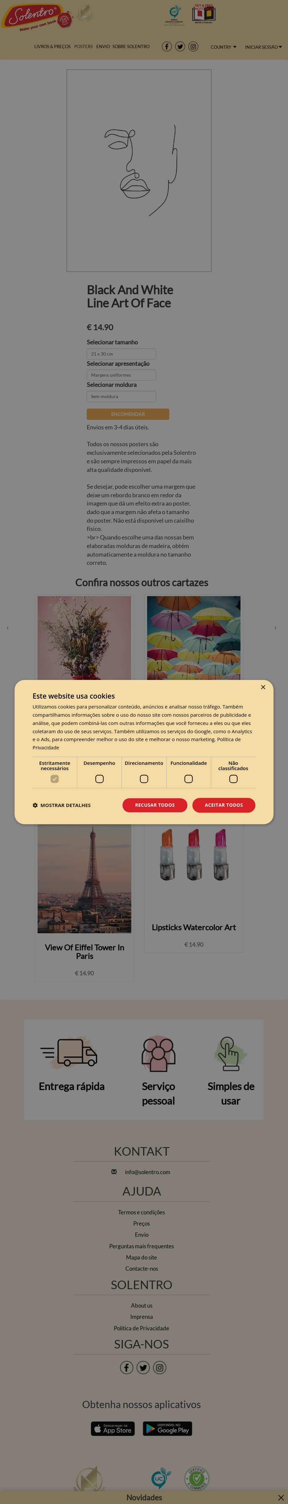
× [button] (262, 687)
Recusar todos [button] (155, 805)
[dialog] (144, 752)
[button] (62, 805)
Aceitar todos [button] (224, 805)
